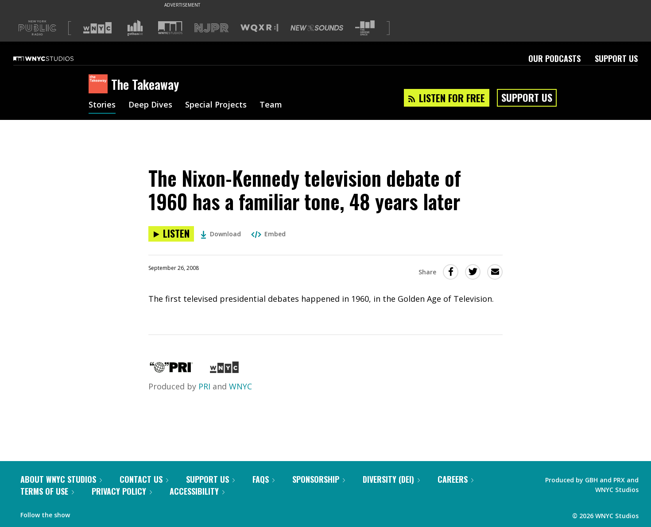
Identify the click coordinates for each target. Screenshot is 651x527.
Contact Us (144, 479)
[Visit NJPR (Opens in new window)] (211, 28)
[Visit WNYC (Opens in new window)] (97, 28)
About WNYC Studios (61, 479)
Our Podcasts (554, 58)
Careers (455, 479)
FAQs (263, 479)
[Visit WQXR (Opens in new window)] (259, 28)
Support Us (616, 58)
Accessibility (197, 491)
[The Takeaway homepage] (100, 84)
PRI (204, 386)
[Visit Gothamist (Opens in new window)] (135, 28)
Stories (102, 105)
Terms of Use (47, 491)
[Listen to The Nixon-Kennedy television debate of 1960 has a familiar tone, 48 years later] (171, 234)
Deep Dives (150, 105)
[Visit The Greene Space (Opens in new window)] (365, 28)
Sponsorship (318, 479)
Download (221, 234)
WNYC (240, 386)
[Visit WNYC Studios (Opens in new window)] (170, 27)
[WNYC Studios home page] (54, 58)
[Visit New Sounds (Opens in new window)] (317, 28)
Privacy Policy (122, 491)
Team (271, 105)
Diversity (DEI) (391, 479)
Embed (268, 234)
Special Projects (216, 105)
